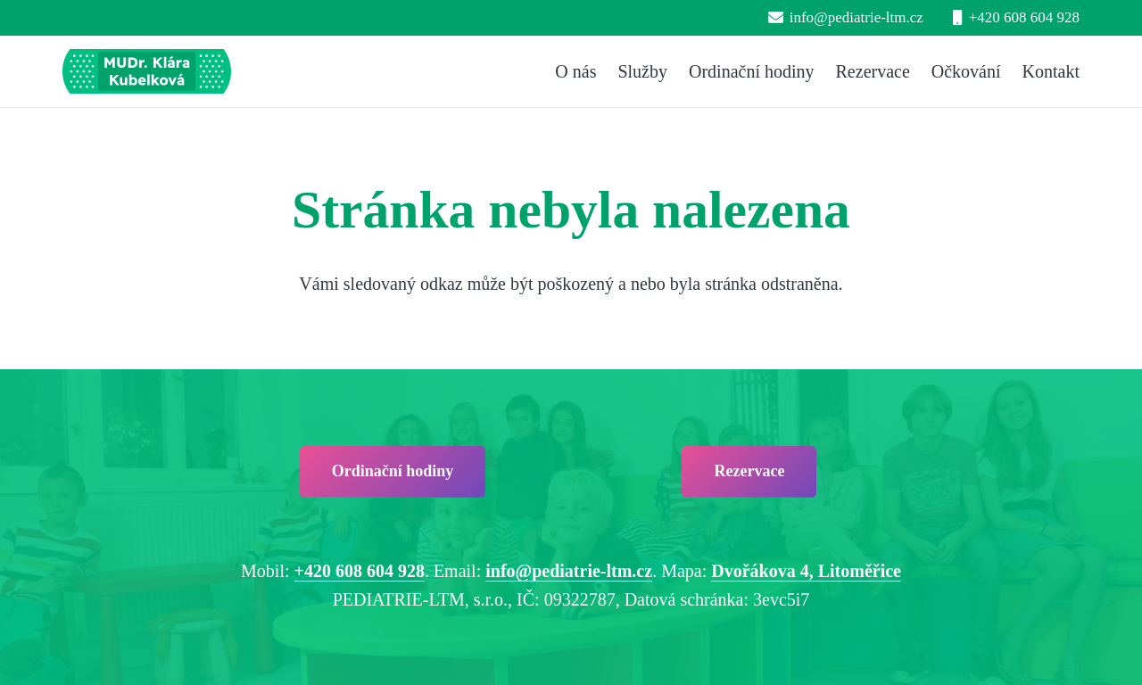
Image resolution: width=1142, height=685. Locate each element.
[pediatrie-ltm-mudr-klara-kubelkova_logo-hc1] (146, 71)
